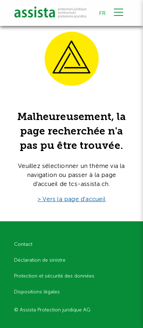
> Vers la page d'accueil (71, 199)
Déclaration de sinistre (40, 260)
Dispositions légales (37, 292)
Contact (23, 244)
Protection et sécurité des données (54, 276)
